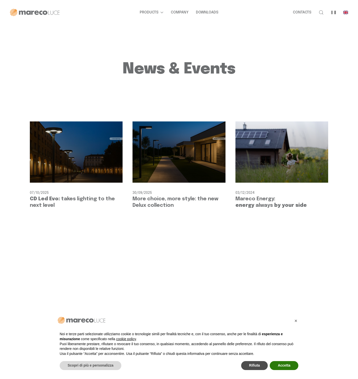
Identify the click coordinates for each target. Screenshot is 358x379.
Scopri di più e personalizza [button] (90, 365)
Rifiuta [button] (254, 365)
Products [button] (151, 12)
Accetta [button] (284, 365)
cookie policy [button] (126, 339)
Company (179, 12)
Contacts (302, 12)
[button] (321, 12)
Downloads (207, 12)
